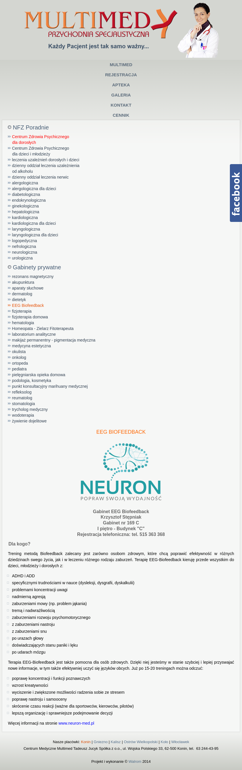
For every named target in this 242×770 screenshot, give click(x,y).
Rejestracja (121, 74)
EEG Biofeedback (28, 305)
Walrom (135, 761)
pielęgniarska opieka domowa (38, 374)
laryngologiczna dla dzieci (35, 235)
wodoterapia (23, 415)
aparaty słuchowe (28, 288)
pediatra (19, 369)
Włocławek (180, 742)
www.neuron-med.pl (76, 723)
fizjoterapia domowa (30, 317)
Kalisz (116, 742)
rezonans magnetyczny (33, 276)
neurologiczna (24, 252)
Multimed (121, 64)
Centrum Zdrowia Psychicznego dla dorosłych (38, 139)
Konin (85, 742)
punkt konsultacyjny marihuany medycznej (50, 386)
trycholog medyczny (30, 409)
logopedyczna (24, 240)
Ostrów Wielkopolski (141, 742)
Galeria (121, 94)
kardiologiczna (25, 217)
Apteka (121, 84)
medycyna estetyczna (31, 346)
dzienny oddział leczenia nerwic (40, 177)
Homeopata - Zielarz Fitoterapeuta (43, 328)
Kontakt (121, 105)
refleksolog (22, 392)
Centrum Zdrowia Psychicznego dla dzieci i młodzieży (38, 151)
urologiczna (22, 258)
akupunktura (23, 282)
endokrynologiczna (29, 200)
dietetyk (19, 299)
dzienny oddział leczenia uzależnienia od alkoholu (44, 168)
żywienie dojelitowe (29, 421)
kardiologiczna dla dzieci (34, 223)
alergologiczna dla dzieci (34, 188)
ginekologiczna (25, 206)
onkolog (19, 357)
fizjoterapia (22, 311)
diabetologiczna (26, 194)
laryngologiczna (26, 229)
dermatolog (22, 294)
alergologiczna (25, 183)
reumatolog (22, 398)
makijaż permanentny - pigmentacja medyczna (54, 340)
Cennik (121, 115)
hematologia (23, 322)
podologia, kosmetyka (31, 380)
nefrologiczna (24, 246)
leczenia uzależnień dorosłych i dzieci (45, 159)
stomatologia (23, 403)
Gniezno (100, 742)
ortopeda (20, 363)
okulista (19, 351)
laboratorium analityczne (34, 334)
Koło (164, 742)
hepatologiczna (25, 211)
